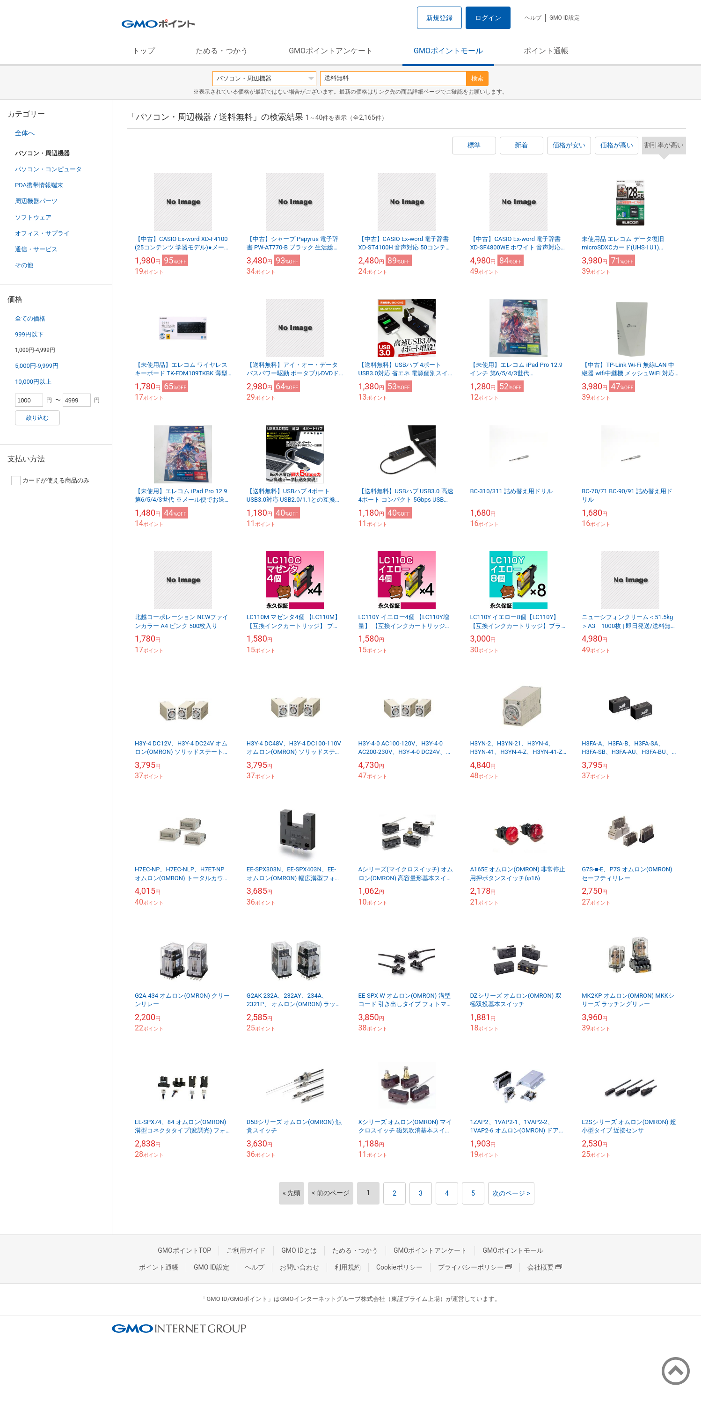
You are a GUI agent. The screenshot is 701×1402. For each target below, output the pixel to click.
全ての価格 (30, 318)
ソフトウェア (33, 217)
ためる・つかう (222, 50)
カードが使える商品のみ (50, 480)
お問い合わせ (299, 1267)
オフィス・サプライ (42, 233)
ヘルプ (533, 18)
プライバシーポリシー (475, 1267)
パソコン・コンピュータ (48, 169)
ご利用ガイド (246, 1250)
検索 (477, 78)
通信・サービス (36, 249)
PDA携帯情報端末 (39, 185)
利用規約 (348, 1267)
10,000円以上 (33, 381)
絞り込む (37, 418)
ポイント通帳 (546, 50)
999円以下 (29, 334)
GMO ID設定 (564, 18)
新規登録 (439, 18)
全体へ (25, 133)
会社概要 (544, 1267)
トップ (143, 50)
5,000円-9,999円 (36, 365)
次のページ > (511, 1193)
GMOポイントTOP (184, 1250)
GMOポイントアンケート (331, 50)
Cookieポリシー (399, 1267)
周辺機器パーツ (36, 200)
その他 (24, 265)
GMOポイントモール (448, 50)
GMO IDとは (299, 1250)
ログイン (488, 18)
